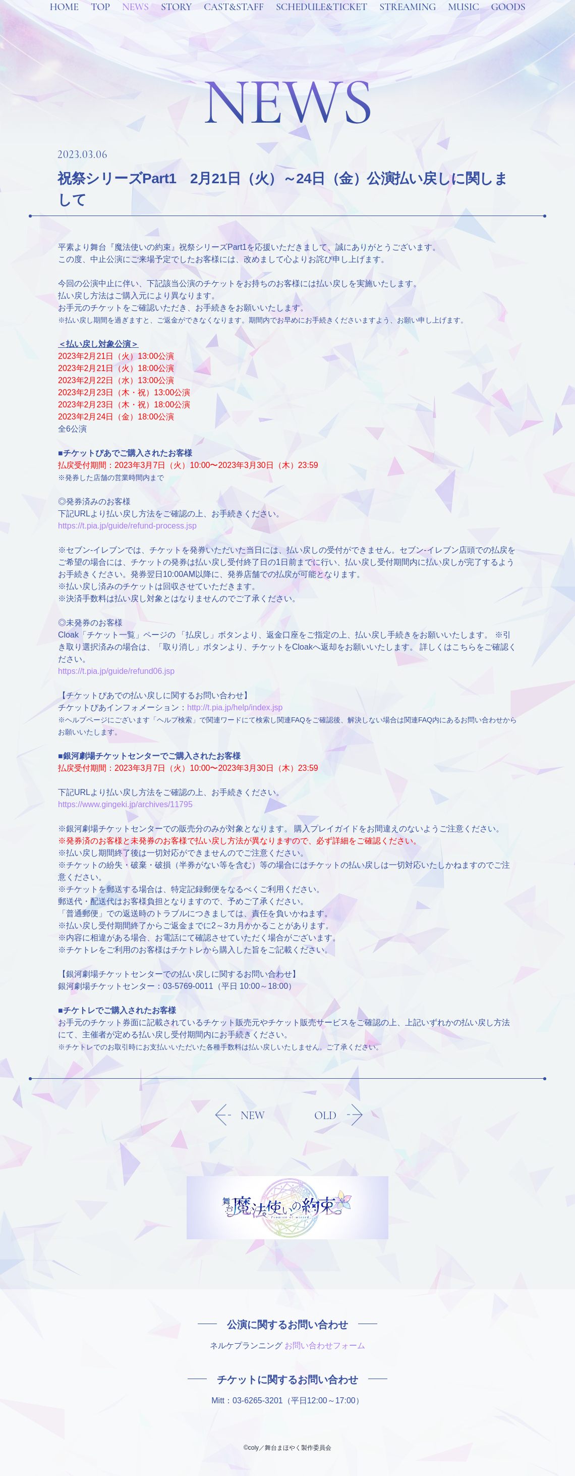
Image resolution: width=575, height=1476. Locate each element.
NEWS (135, 20)
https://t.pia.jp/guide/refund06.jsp (116, 671)
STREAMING (407, 20)
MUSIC (463, 20)
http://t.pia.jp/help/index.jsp (234, 707)
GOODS (508, 20)
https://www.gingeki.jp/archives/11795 (125, 804)
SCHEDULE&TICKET (321, 20)
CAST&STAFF (234, 20)
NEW (253, 1115)
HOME (63, 20)
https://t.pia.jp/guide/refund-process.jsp (127, 525)
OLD (325, 1115)
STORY (176, 20)
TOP (100, 20)
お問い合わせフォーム (324, 1345)
